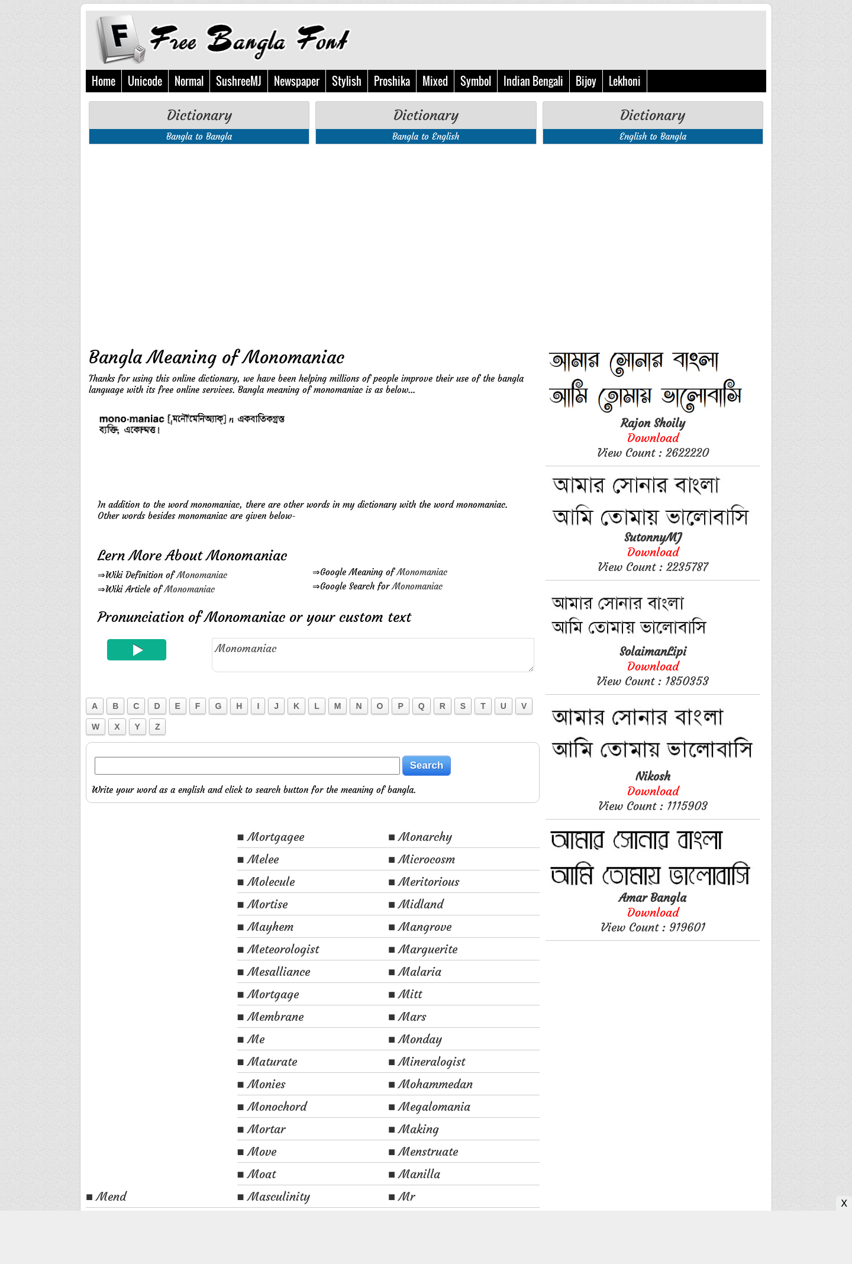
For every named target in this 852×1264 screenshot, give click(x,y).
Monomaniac (202, 575)
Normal (189, 81)
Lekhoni (625, 81)
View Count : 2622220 (653, 437)
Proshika (392, 81)
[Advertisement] (313, 242)
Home (103, 81)
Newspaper (297, 81)
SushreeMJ (239, 81)
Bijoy (586, 81)
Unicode (145, 81)
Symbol (475, 81)
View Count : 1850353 (652, 666)
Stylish (347, 81)
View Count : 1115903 (653, 791)
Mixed (435, 81)
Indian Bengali (533, 81)
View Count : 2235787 (653, 552)
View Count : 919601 (653, 912)
